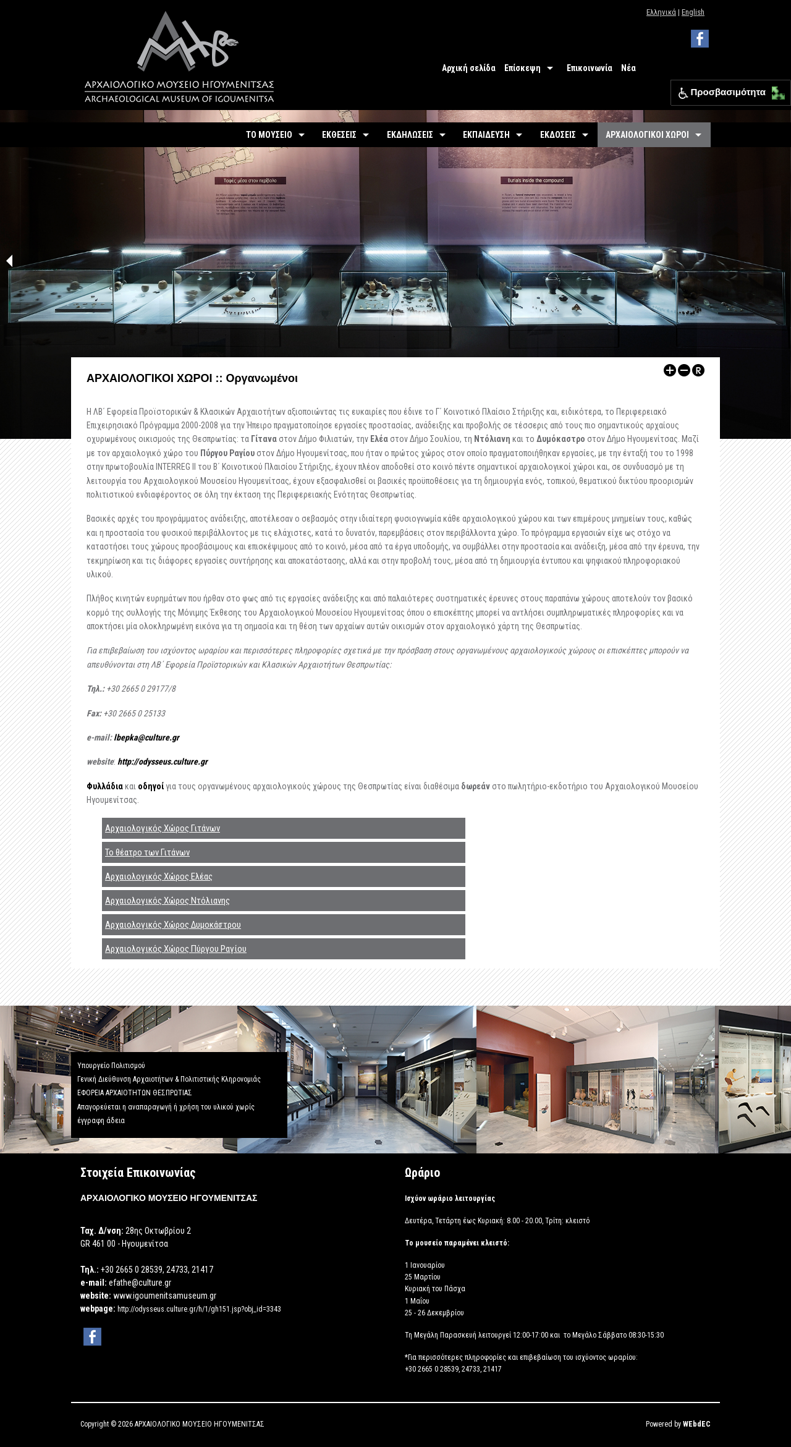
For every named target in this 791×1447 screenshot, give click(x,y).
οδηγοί (152, 786)
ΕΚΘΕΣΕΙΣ (339, 135)
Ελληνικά (661, 12)
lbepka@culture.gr (146, 737)
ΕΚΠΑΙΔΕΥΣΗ (486, 135)
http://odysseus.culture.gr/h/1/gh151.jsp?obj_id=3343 (199, 1309)
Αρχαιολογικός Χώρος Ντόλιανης (167, 900)
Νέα (628, 68)
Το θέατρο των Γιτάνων (147, 852)
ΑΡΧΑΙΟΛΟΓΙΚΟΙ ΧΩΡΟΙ (647, 135)
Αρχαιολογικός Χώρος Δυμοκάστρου (173, 924)
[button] (775, 90)
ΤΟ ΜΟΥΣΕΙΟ (269, 135)
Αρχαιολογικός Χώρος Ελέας (159, 876)
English (693, 12)
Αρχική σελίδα (469, 68)
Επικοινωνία (589, 68)
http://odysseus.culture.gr (162, 761)
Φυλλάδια (106, 786)
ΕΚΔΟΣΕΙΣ (558, 135)
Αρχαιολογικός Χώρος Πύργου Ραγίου (176, 948)
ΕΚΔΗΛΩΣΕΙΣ (410, 135)
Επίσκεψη (522, 68)
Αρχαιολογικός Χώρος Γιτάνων (162, 828)
